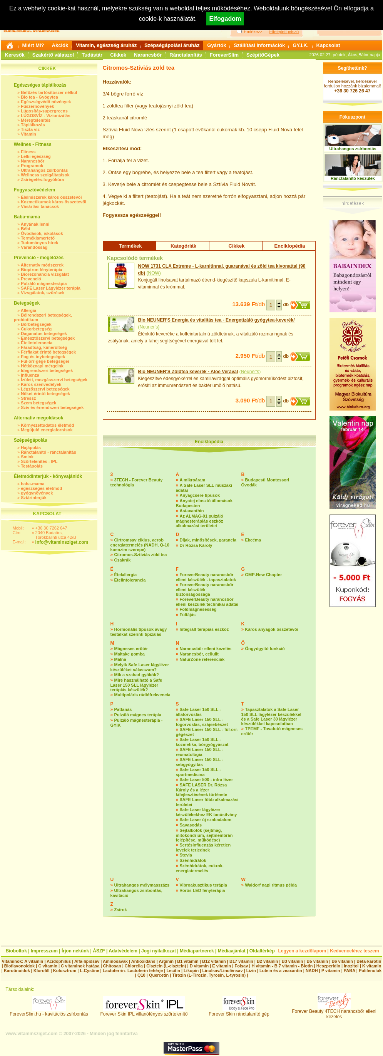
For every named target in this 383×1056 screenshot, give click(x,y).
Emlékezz (253, 31)
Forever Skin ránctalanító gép (239, 1012)
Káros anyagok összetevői (271, 629)
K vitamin (371, 966)
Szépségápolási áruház (171, 45)
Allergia (28, 310)
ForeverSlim (224, 55)
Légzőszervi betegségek (45, 389)
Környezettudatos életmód (47, 425)
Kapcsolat (328, 45)
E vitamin (221, 966)
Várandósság (34, 247)
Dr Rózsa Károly (196, 545)
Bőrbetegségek (36, 324)
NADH (312, 970)
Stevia (186, 855)
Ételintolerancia (36, 342)
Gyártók (216, 45)
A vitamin (33, 961)
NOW (153, 273)
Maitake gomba (129, 654)
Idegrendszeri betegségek (47, 370)
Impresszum (44, 951)
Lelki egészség (36, 156)
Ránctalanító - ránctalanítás (48, 452)
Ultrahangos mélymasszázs (142, 885)
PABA (350, 970)
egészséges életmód (41, 488)
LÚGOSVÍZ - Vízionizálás (45, 115)
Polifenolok (370, 970)
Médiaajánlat (232, 951)
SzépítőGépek (262, 55)
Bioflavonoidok (19, 966)
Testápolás (32, 466)
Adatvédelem (123, 951)
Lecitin (173, 970)
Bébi (25, 228)
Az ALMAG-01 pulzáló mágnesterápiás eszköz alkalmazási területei (199, 521)
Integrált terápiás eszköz (204, 629)
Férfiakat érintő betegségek (48, 352)
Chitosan (112, 966)
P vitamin (331, 970)
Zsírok (120, 909)
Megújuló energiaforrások (46, 429)
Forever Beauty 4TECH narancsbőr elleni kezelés (334, 1011)
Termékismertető (38, 238)
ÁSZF (99, 951)
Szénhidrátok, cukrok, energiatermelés (200, 868)
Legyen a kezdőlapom (302, 951)
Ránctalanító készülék (353, 178)
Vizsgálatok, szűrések (43, 292)
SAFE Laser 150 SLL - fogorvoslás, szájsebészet (202, 722)
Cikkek (118, 55)
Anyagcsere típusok (200, 495)
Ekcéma (253, 540)
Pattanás (123, 709)
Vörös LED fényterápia (202, 890)
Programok (32, 165)
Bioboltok (16, 951)
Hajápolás (31, 447)
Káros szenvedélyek (41, 384)
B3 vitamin (292, 961)
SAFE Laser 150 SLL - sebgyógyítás (200, 762)
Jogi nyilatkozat (158, 951)
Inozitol (351, 966)
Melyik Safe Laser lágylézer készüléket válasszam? (139, 667)
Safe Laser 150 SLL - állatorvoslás (198, 712)
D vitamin (199, 966)
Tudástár (92, 55)
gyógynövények (37, 493)
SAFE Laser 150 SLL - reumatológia (200, 752)
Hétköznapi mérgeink (42, 366)
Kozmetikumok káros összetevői (53, 201)
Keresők (15, 55)
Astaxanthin (192, 510)
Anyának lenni (35, 224)
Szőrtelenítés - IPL (39, 461)
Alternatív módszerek (42, 265)
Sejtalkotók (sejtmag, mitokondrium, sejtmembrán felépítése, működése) (204, 835)
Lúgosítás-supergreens (44, 111)
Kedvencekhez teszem (354, 951)
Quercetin (159, 975)
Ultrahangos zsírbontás (44, 170)
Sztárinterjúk (34, 497)
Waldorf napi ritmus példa (271, 885)
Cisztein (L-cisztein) (166, 966)
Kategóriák (183, 246)
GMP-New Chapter (263, 574)
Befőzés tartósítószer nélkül (49, 92)
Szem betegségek (38, 403)
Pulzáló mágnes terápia (137, 714)
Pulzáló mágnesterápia (44, 283)
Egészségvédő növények (46, 101)
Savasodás (191, 825)
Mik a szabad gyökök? (136, 674)
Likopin (191, 970)
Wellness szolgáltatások (45, 175)
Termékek (130, 246)
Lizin (251, 970)
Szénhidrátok (193, 860)
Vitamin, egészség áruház (106, 45)
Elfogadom (225, 18)
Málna (120, 659)
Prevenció (31, 279)
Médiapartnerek (197, 951)
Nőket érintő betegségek (45, 393)
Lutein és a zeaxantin (280, 970)
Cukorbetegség (36, 329)
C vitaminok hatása (80, 966)
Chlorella (134, 966)
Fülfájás (188, 614)
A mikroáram (193, 480)
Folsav (241, 966)
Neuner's (149, 327)
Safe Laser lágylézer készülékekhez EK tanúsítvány (206, 812)
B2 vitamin (267, 961)
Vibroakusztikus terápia (203, 885)
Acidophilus (59, 961)
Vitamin (28, 134)
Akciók (60, 45)
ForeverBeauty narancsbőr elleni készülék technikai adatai (207, 602)
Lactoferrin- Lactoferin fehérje (133, 970)
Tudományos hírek (39, 242)
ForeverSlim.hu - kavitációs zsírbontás (49, 1012)
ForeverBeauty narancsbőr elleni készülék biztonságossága (205, 589)
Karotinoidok (17, 970)
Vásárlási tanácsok (40, 206)
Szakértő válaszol (53, 55)
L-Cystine (89, 970)
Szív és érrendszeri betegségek (52, 407)
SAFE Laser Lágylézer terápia (50, 288)
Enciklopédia (289, 246)
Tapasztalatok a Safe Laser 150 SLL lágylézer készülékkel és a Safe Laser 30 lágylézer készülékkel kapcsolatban (271, 716)
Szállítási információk (259, 45)
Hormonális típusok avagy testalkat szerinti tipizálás (138, 632)
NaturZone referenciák (202, 659)
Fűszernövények (37, 106)
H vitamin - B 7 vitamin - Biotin (282, 966)
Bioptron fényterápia (41, 269)
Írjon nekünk (75, 951)
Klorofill (41, 970)
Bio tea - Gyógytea (39, 97)
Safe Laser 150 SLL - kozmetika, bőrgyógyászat (202, 742)
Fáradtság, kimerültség (44, 347)
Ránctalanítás (185, 55)
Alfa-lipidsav (86, 961)
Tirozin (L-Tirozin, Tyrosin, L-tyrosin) (209, 975)
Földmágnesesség (198, 609)
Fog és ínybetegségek (43, 356)
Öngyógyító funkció (265, 648)
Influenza (30, 375)
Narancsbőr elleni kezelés (206, 648)
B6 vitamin (342, 961)
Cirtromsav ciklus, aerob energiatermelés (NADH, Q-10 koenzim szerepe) (139, 545)
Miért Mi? (33, 45)
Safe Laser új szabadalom (206, 819)
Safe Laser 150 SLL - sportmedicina (198, 772)
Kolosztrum (65, 970)
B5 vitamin (317, 961)
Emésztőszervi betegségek (48, 338)
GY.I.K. (300, 45)
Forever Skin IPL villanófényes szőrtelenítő (144, 1012)
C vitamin (47, 966)
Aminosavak (115, 961)
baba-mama (32, 483)
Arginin (166, 961)
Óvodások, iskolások (42, 233)
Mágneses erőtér (131, 648)
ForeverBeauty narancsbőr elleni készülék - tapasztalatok (206, 577)
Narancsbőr (148, 55)
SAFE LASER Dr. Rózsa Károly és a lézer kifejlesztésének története (201, 790)
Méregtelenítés (35, 120)
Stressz (28, 398)
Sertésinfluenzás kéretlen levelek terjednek (203, 847)
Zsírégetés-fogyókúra (42, 179)
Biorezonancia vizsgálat (45, 274)
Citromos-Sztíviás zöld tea (140, 554)
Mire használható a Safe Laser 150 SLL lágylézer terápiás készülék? (136, 685)
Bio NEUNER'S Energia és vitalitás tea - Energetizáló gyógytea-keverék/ (216, 320)
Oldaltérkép (262, 951)
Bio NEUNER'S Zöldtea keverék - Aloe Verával (188, 371)
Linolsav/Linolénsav (222, 970)
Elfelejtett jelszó (284, 31)
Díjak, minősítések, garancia (208, 540)
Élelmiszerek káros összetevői (51, 197)
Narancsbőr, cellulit (199, 654)
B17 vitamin (241, 961)
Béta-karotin (368, 961)
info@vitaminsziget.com (62, 542)
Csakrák (122, 560)
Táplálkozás (33, 124)
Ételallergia (125, 574)
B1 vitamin (188, 961)
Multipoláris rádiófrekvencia (142, 694)
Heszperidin (328, 966)
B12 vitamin (214, 961)
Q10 (141, 975)
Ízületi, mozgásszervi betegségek (54, 379)
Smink (27, 456)
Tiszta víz (30, 129)
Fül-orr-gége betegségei (45, 361)
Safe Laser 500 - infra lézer (206, 779)
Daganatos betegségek (44, 333)
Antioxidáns (143, 961)
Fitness (28, 151)
